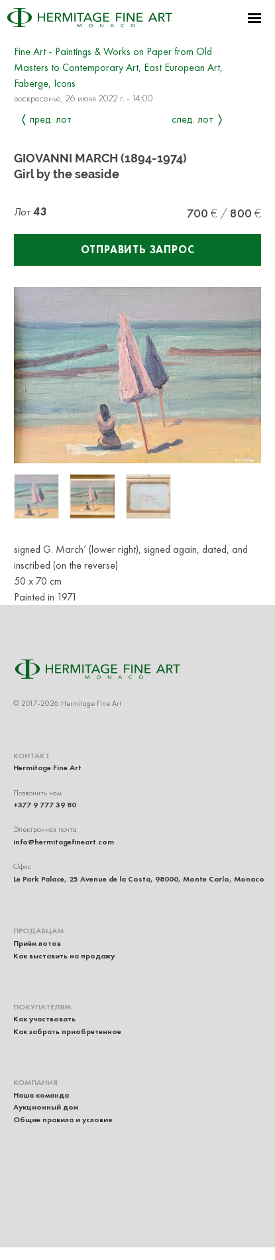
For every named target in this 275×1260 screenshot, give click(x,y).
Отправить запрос (138, 249)
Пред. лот (51, 119)
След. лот (192, 119)
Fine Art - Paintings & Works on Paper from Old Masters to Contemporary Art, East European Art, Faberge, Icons (118, 67)
